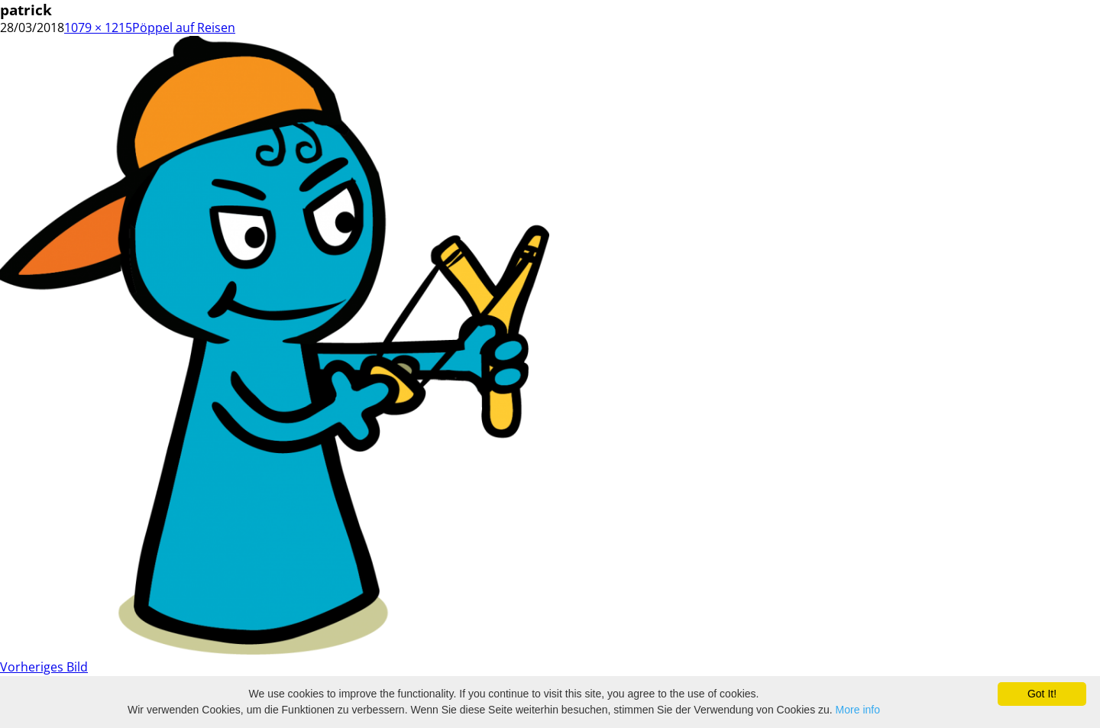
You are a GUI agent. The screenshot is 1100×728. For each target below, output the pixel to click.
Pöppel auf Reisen (183, 27)
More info (858, 710)
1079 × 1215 (98, 27)
